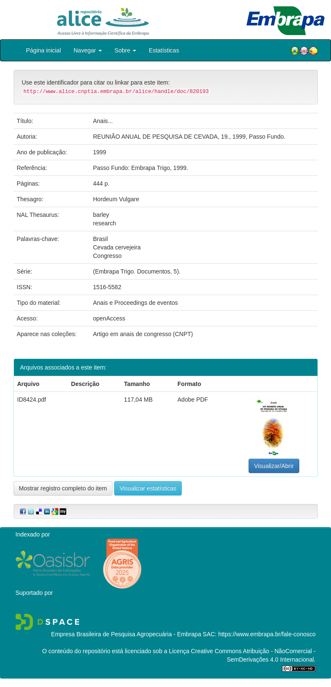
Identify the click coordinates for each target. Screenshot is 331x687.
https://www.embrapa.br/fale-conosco (266, 634)
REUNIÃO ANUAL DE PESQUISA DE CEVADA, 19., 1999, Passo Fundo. (189, 136)
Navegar (88, 50)
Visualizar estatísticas (148, 488)
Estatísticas (164, 50)
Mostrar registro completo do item (63, 488)
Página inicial (43, 50)
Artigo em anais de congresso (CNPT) (143, 334)
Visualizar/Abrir (274, 466)
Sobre (125, 50)
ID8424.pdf (32, 399)
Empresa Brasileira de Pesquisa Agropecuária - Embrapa (126, 634)
